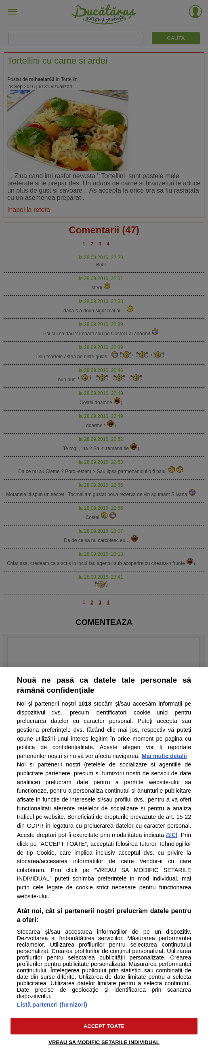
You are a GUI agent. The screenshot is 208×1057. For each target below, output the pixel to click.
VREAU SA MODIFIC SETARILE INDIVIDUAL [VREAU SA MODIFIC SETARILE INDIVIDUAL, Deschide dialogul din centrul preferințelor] (104, 1042)
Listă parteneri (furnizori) (52, 1004)
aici (171, 834)
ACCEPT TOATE (104, 1026)
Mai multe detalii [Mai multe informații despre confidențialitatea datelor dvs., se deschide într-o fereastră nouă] (164, 756)
